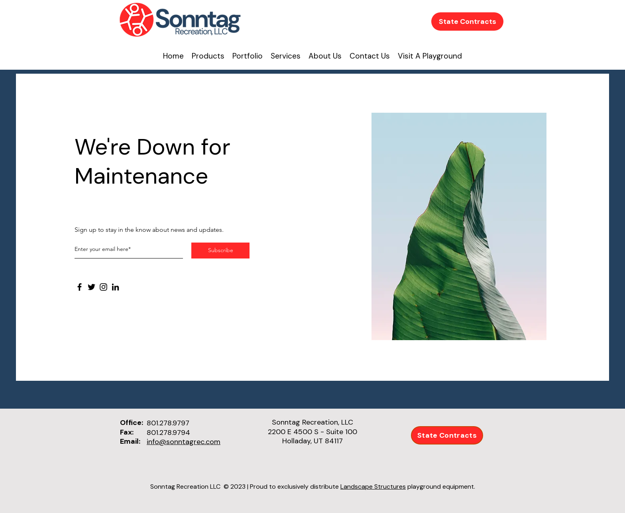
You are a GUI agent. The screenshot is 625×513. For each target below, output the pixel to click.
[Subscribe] (220, 250)
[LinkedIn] (115, 287)
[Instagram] (103, 287)
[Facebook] (80, 287)
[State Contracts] (467, 21)
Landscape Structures (373, 486)
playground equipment (440, 486)
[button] (325, 56)
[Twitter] (91, 287)
